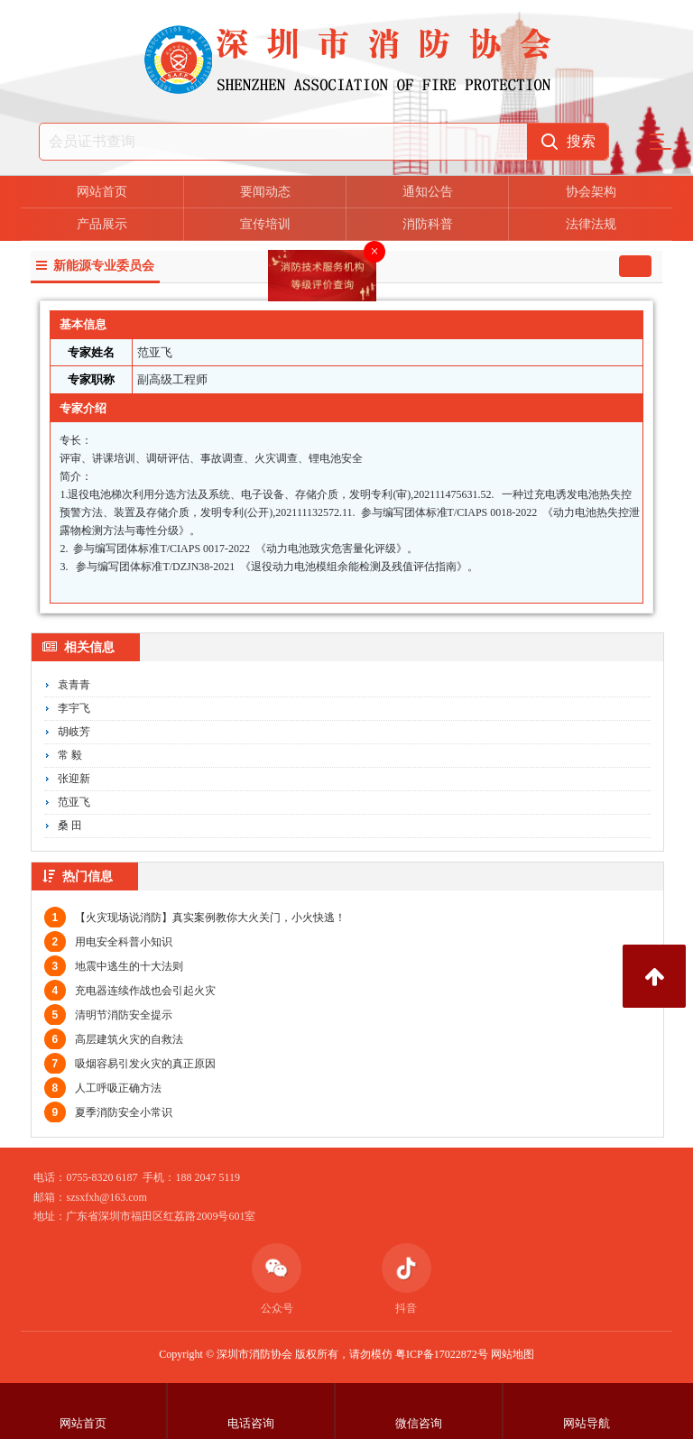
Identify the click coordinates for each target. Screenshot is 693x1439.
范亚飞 (74, 802)
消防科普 (427, 224)
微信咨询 (418, 1423)
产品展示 (102, 224)
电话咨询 (250, 1423)
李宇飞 (74, 708)
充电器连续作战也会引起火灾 (130, 990)
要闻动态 (265, 191)
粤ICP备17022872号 (441, 1354)
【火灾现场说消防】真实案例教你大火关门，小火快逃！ (195, 917)
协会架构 (591, 191)
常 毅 (70, 755)
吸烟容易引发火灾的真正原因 (130, 1063)
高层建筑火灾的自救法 (113, 1039)
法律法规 (591, 224)
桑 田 (70, 825)
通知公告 (427, 191)
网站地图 (512, 1354)
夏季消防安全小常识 (108, 1112)
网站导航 (586, 1423)
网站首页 (102, 191)
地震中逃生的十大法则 (113, 966)
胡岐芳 (74, 731)
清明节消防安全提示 (108, 1015)
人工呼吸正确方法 (103, 1088)
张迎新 (74, 778)
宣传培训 (265, 224)
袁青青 (74, 684)
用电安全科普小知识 (108, 942)
